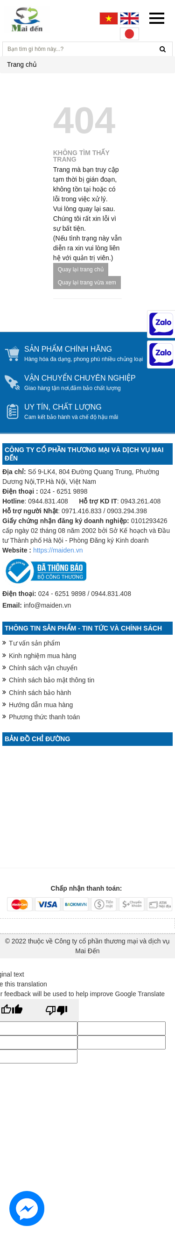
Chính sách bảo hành (40, 692)
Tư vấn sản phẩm (34, 643)
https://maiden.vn (58, 550)
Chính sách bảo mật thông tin (51, 680)
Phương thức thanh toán (44, 717)
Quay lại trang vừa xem (87, 282)
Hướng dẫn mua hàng (41, 705)
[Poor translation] (56, 1010)
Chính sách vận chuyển (43, 668)
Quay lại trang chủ (81, 269)
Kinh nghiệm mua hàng (42, 655)
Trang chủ (22, 64)
